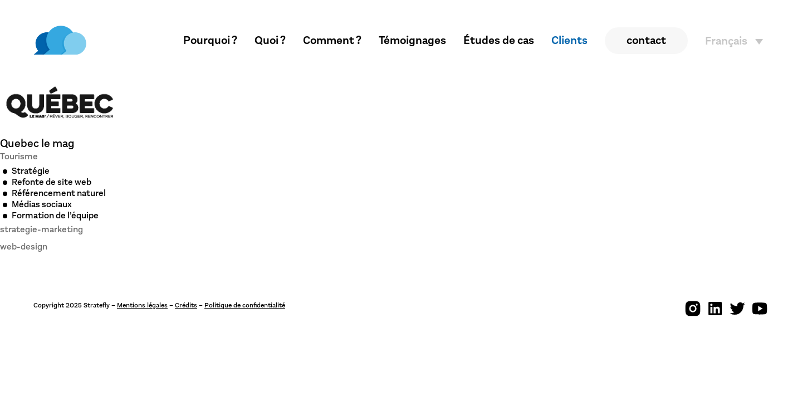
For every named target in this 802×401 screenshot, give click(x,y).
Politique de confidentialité (244, 305)
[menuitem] (737, 41)
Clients (569, 40)
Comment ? (332, 40)
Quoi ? (270, 40)
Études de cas (498, 40)
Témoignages (412, 40)
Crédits (186, 305)
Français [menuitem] (726, 40)
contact (646, 40)
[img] (59, 40)
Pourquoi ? (210, 40)
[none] (737, 41)
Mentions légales (142, 305)
